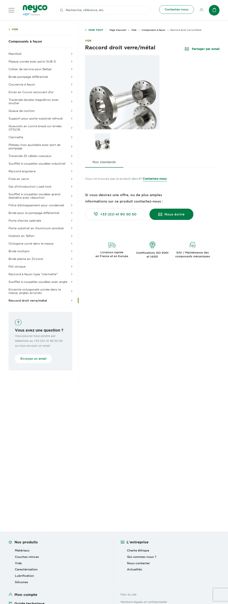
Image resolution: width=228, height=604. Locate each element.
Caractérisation (26, 569)
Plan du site (129, 594)
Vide (15, 29)
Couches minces (27, 557)
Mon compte (25, 594)
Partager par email (205, 49)
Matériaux (22, 550)
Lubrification (24, 576)
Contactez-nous (155, 179)
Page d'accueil (118, 29)
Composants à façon (25, 41)
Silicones (21, 582)
